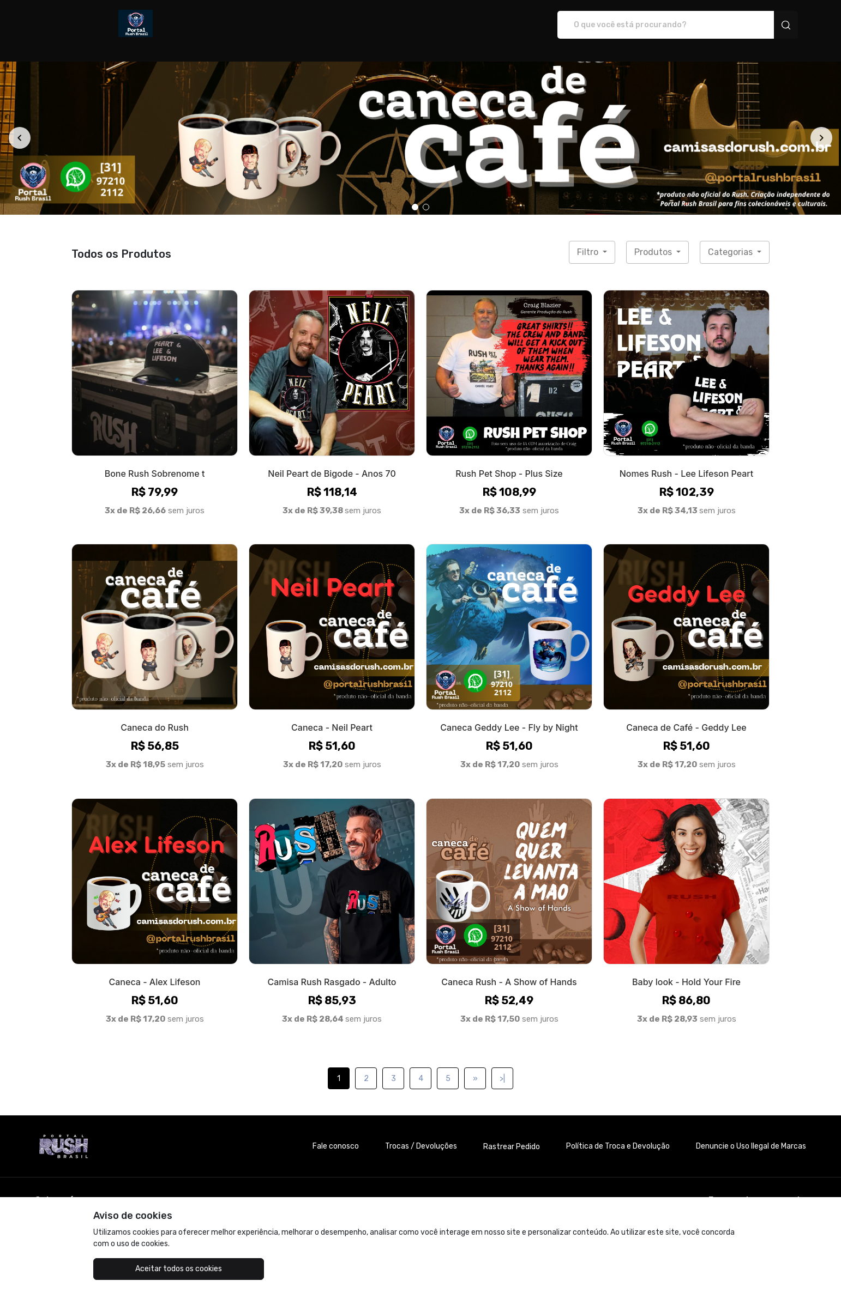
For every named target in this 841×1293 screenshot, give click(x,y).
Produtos (654, 240)
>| (502, 1067)
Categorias (731, 240)
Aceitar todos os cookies (148, 1268)
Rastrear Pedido (511, 1135)
